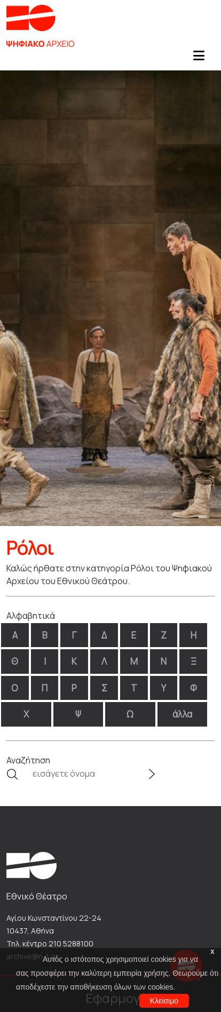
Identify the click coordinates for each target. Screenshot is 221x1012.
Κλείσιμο (164, 1001)
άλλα (182, 714)
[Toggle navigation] (199, 58)
